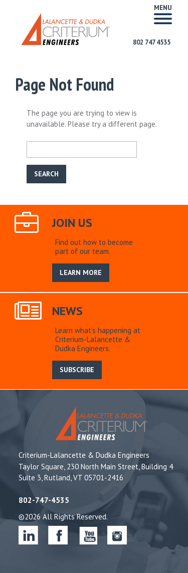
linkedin (28, 534)
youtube (87, 534)
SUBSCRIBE (77, 369)
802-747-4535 (44, 500)
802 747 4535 (151, 42)
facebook (58, 534)
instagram (117, 534)
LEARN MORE (81, 272)
